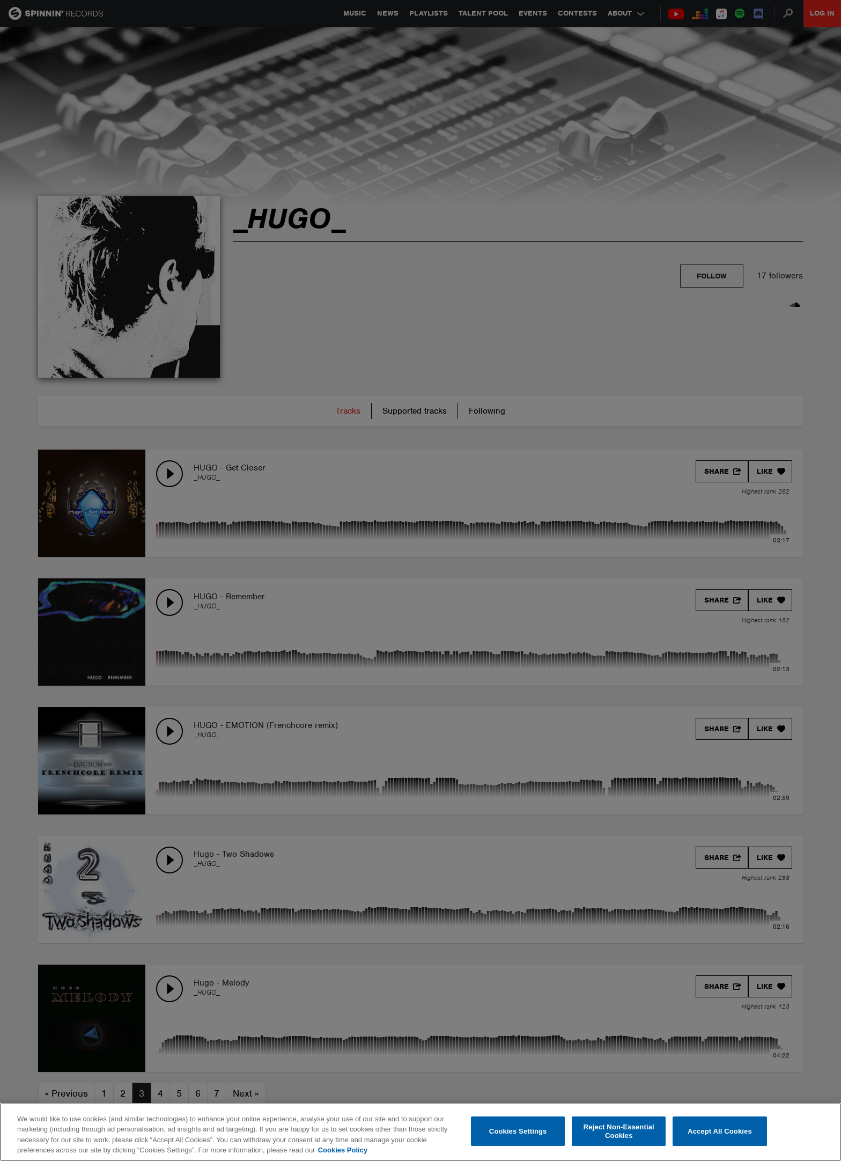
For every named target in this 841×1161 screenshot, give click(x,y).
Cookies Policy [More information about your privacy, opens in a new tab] (342, 1150)
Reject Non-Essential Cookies (619, 1131)
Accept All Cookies (720, 1131)
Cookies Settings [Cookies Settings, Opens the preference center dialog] (518, 1131)
